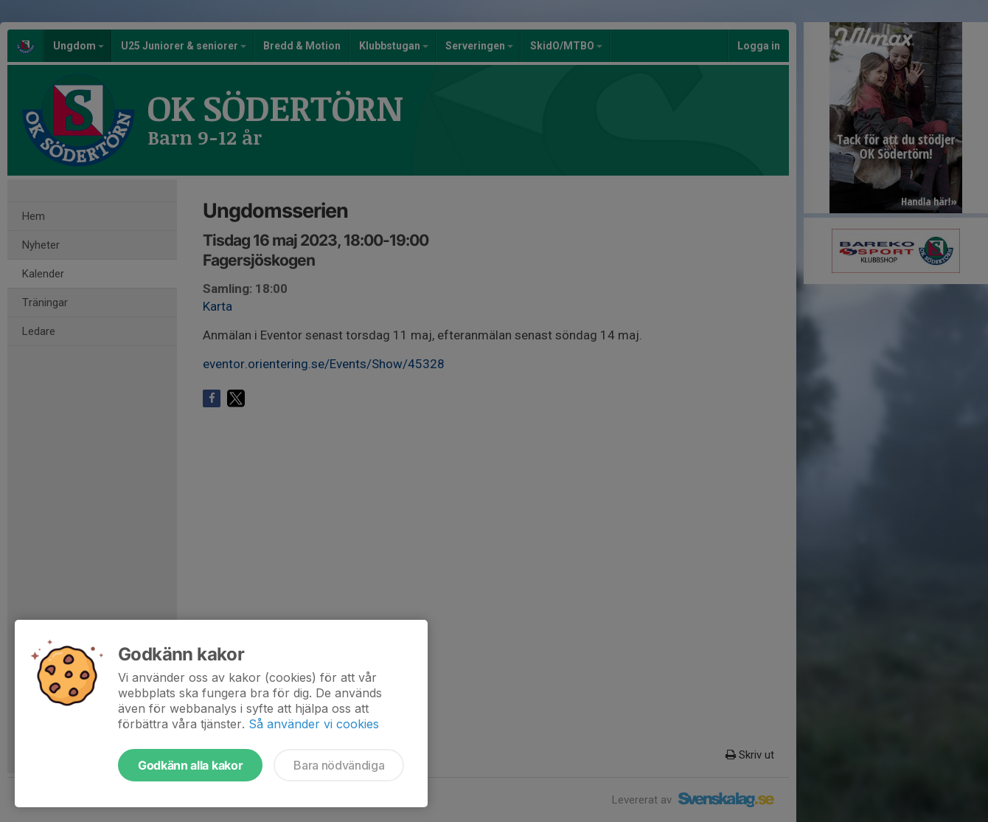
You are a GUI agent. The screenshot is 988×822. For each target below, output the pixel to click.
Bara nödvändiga (338, 765)
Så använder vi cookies (313, 723)
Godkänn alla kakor (190, 765)
